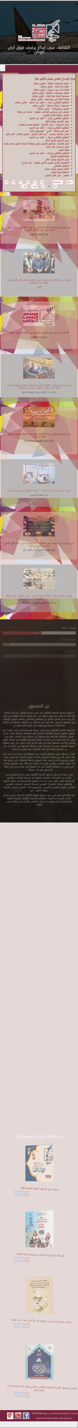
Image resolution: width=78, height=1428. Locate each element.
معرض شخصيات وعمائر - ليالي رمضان (51, 83)
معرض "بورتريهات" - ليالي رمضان (53, 109)
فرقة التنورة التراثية (59, 156)
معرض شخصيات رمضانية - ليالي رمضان (50, 93)
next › (34, 186)
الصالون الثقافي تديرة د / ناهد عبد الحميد (49, 118)
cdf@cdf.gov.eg (39, 1413)
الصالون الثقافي (61, 166)
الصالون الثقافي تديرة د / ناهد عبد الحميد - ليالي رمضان (42, 102)
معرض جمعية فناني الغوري (56, 115)
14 (42, 182)
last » (24, 186)
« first (70, 182)
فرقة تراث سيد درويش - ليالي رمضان (51, 90)
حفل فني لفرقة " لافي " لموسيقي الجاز (49, 131)
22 (43, 186)
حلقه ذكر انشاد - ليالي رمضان (55, 86)
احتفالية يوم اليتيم (60, 172)
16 (28, 182)
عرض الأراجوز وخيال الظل (57, 121)
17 (21, 182)
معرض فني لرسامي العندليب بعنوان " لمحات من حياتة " (42, 112)
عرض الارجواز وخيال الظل (57, 159)
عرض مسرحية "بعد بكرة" (57, 147)
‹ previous (57, 182)
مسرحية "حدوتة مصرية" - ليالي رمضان (50, 106)
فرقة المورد (63, 150)
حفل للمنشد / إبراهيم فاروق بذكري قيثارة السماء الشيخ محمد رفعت (36, 144)
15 (35, 182)
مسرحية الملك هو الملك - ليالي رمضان (50, 96)
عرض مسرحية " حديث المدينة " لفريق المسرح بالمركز (44, 125)
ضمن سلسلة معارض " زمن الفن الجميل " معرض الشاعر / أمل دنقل (37, 134)
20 (55, 186)
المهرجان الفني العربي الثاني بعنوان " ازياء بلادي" (45, 163)
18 (13, 182)
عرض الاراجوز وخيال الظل (57, 140)
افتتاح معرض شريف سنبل (57, 169)
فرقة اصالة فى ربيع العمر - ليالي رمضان (50, 99)
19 (6, 182)
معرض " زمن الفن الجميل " (56, 175)
